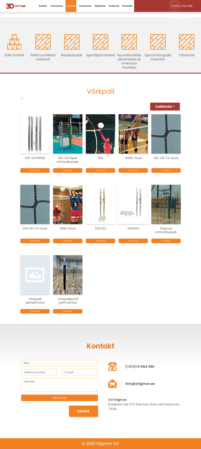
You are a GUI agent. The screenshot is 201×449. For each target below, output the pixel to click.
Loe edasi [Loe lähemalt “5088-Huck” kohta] (133, 170)
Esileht (43, 6)
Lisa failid (60, 398)
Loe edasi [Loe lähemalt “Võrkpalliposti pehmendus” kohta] (68, 311)
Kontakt (127, 6)
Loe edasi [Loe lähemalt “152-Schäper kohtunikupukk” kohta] (68, 170)
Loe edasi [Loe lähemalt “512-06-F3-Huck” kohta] (166, 170)
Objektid (100, 6)
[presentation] (47, 412)
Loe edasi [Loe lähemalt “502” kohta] (100, 170)
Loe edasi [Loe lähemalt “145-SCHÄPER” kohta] (35, 170)
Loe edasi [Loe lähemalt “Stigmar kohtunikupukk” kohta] (166, 240)
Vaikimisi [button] (163, 106)
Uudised (114, 6)
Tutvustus (56, 6)
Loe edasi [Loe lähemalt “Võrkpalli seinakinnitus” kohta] (35, 311)
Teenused (85, 6)
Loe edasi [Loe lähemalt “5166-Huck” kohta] (68, 240)
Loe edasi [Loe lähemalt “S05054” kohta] (133, 240)
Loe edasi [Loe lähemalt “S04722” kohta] (100, 240)
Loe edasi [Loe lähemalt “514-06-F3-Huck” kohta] (35, 240)
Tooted (70, 6)
